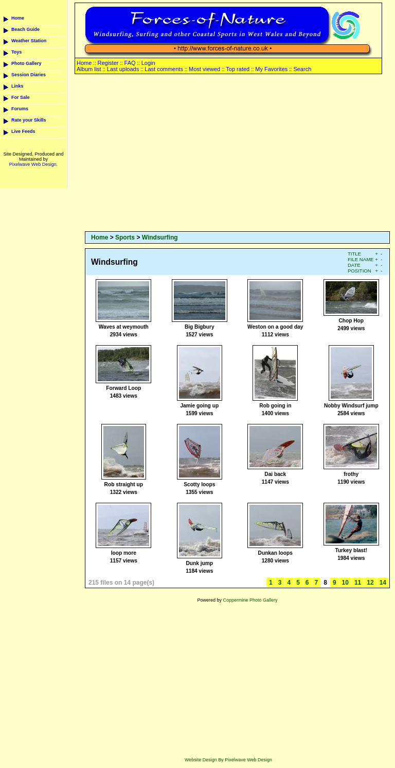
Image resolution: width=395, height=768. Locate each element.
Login (148, 63)
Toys (16, 52)
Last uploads (123, 69)
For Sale (20, 97)
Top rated (237, 69)
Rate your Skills (28, 120)
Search (302, 69)
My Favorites (271, 69)
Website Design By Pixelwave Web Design (228, 759)
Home (17, 18)
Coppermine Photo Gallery (250, 600)
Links (17, 86)
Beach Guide (25, 29)
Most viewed (204, 69)
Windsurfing (160, 237)
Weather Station (28, 40)
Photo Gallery (26, 63)
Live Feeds (23, 131)
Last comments (164, 69)
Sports (125, 237)
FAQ (130, 63)
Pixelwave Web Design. (33, 164)
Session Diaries (28, 74)
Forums (19, 108)
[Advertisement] (237, 153)
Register (107, 63)
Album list (89, 69)
